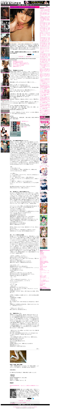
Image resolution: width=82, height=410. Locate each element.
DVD (30, 404)
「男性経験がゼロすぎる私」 (18, 61)
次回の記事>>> (28, 56)
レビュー (41, 274)
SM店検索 (19, 404)
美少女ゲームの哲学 (43, 275)
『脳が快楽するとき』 (25, 121)
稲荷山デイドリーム (43, 267)
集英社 (25, 126)
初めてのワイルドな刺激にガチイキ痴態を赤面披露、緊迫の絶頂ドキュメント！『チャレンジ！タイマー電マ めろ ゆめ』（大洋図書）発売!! (45, 106)
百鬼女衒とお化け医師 (43, 266)
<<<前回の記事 (20, 56)
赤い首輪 (41, 268)
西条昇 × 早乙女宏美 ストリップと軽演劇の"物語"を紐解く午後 (45, 14)
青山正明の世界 (42, 284)
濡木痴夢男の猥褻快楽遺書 (44, 262)
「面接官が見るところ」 (17, 66)
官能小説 (41, 264)
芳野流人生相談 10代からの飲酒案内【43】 (23, 7)
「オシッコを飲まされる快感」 (18, 65)
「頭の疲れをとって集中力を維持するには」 (21, 63)
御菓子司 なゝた (43, 259)
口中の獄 (41, 265)
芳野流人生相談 (42, 263)
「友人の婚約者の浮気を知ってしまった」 (20, 62)
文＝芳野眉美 (12, 403)
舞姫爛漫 (41, 285)
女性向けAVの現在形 (43, 287)
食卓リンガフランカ (43, 258)
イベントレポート (43, 286)
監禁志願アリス (42, 269)
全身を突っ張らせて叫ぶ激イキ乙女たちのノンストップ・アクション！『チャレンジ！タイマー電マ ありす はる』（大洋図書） (45, 50)
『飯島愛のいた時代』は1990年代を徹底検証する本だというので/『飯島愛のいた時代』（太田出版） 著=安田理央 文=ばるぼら (45, 19)
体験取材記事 (42, 252)
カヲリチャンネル (43, 283)
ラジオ (27, 404)
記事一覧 (23, 404)
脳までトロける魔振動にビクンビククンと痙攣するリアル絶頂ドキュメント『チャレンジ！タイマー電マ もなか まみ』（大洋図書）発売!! (45, 112)
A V (33, 404)
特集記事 (41, 251)
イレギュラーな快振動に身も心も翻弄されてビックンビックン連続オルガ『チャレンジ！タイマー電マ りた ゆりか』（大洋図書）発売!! (45, 81)
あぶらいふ (41, 260)
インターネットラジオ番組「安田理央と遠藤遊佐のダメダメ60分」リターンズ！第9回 (45, 10)
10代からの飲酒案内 (23, 402)
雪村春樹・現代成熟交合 (44, 261)
